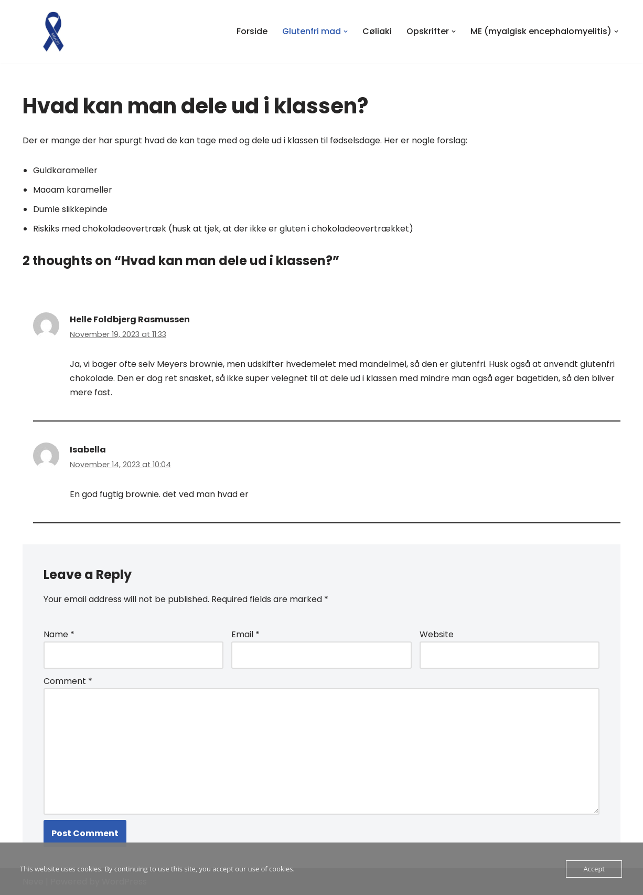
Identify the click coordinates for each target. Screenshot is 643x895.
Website (437, 634)
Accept (594, 868)
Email (245, 634)
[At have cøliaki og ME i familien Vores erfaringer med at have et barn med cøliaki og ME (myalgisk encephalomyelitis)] (54, 31)
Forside (252, 31)
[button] (346, 31)
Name (59, 634)
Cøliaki (377, 31)
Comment (68, 681)
